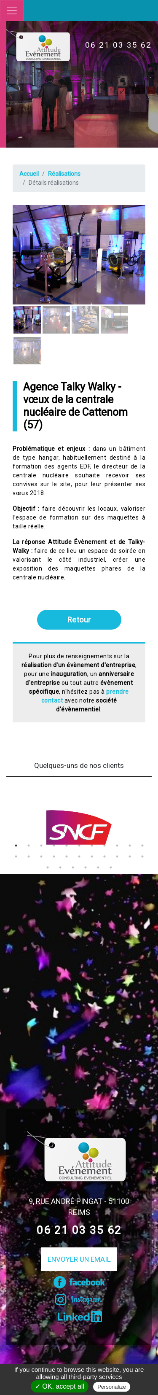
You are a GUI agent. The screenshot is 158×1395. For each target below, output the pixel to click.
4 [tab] (54, 845)
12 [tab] (16, 856)
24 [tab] (60, 867)
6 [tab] (79, 845)
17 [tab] (79, 856)
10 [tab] (130, 845)
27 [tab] (98, 867)
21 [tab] (130, 856)
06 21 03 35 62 (118, 45)
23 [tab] (47, 867)
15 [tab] (54, 856)
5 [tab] (66, 845)
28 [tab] (111, 867)
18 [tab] (92, 856)
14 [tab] (41, 856)
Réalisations (64, 173)
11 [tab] (142, 845)
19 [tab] (104, 856)
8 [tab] (104, 845)
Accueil (29, 173)
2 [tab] (28, 845)
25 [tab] (73, 867)
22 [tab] (142, 856)
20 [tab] (117, 856)
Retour (79, 619)
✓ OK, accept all (59, 1386)
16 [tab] (66, 856)
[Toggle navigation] (12, 10)
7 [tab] (92, 845)
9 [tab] (117, 845)
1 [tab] (16, 845)
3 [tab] (41, 845)
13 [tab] (28, 856)
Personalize (111, 1387)
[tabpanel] (79, 827)
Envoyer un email (79, 1259)
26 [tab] (85, 867)
